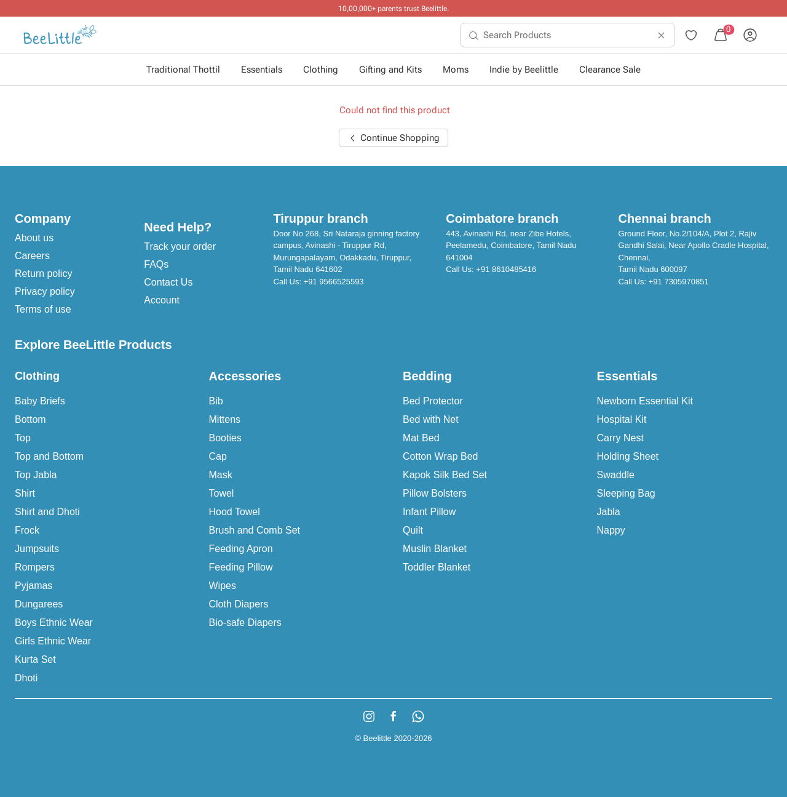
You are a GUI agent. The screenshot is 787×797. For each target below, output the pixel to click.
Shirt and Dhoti (47, 512)
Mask (220, 475)
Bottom (30, 419)
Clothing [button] (320, 69)
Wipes (222, 585)
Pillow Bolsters (435, 493)
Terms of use (43, 309)
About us (34, 238)
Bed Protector (433, 401)
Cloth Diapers (239, 604)
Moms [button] (456, 69)
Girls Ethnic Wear (53, 641)
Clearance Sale (610, 69)
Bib (216, 401)
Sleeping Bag (626, 493)
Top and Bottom (49, 456)
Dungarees (39, 604)
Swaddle (616, 475)
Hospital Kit (622, 419)
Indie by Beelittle (523, 69)
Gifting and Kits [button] (390, 69)
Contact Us (168, 282)
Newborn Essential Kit (645, 401)
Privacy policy (45, 291)
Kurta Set (35, 659)
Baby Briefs (40, 401)
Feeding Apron (241, 548)
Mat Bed (421, 438)
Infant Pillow (429, 512)
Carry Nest (620, 438)
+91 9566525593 (334, 281)
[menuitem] (60, 35)
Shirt (25, 493)
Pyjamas (33, 585)
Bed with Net (431, 419)
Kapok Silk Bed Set (445, 475)
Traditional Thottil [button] (183, 69)
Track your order (180, 246)
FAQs (156, 264)
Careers (32, 255)
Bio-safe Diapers (245, 622)
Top (23, 438)
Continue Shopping (393, 137)
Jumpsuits (37, 548)
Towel (221, 493)
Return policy (43, 273)
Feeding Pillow (241, 567)
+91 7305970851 (679, 281)
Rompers (35, 567)
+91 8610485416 (506, 269)
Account (162, 300)
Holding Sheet (628, 456)
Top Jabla (36, 475)
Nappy (611, 530)
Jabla (608, 512)
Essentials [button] (261, 69)
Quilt (413, 530)
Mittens (225, 419)
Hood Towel (234, 512)
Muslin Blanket (435, 548)
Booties (225, 438)
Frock (27, 530)
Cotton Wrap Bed (440, 456)
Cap (218, 456)
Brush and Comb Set (255, 530)
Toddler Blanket (436, 567)
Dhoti (26, 678)
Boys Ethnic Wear (54, 622)
